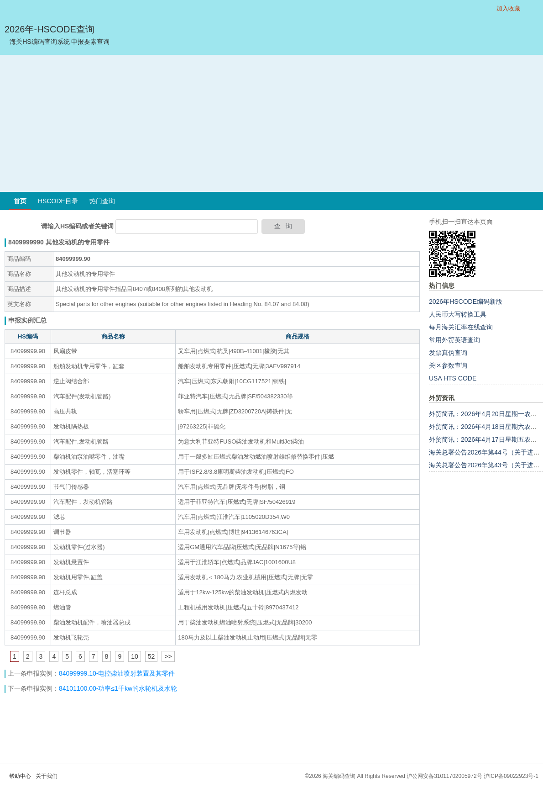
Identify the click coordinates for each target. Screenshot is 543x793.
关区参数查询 (448, 365)
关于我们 (46, 776)
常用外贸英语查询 (454, 340)
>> (168, 656)
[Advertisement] (271, 123)
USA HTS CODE (452, 378)
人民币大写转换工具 (457, 314)
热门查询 (102, 201)
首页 (20, 201)
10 (134, 656)
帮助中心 (20, 776)
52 (151, 656)
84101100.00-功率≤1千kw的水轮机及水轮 (118, 688)
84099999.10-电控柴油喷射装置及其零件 (117, 673)
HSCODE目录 (58, 201)
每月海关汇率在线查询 (461, 327)
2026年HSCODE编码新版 (465, 301)
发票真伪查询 (448, 352)
